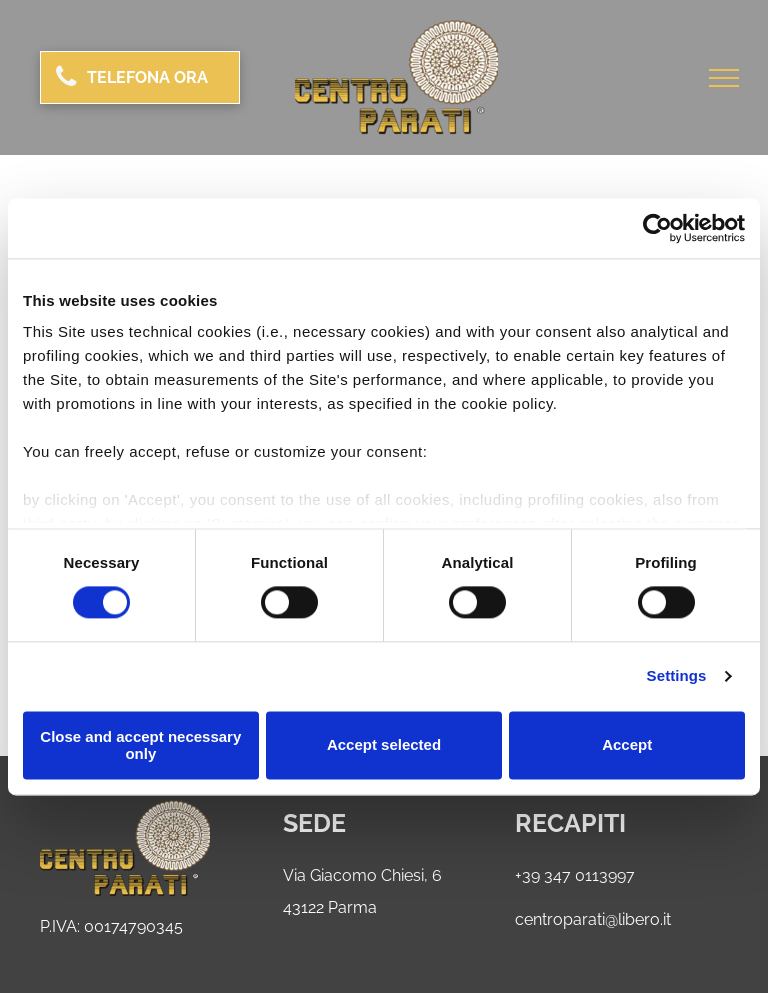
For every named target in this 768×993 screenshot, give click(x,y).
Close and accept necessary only (140, 745)
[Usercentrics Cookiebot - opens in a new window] (657, 228)
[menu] (724, 78)
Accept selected (384, 745)
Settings (677, 676)
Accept (627, 745)
